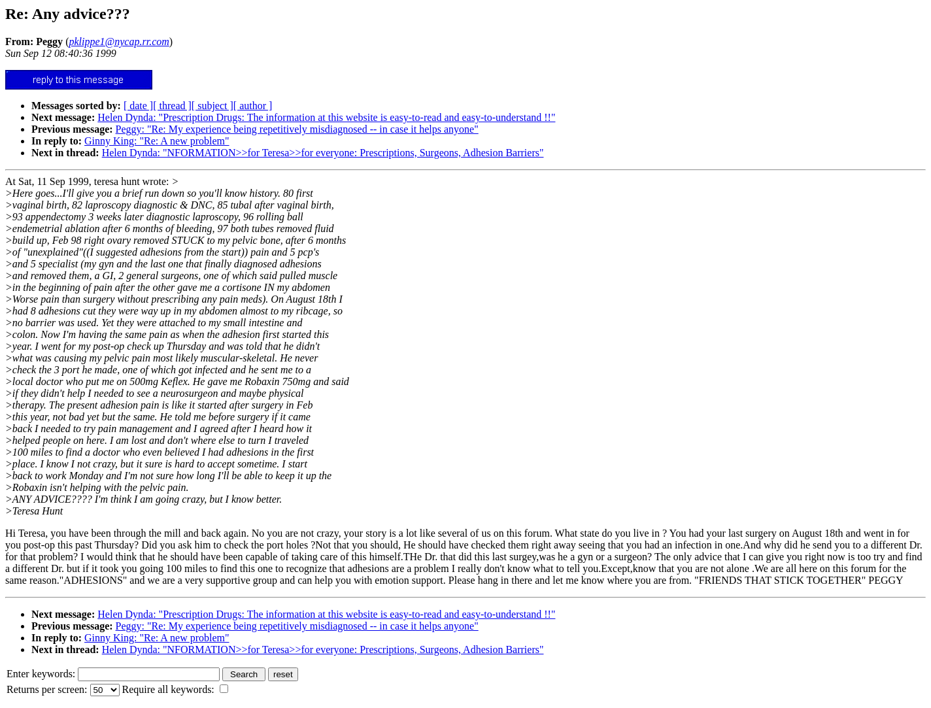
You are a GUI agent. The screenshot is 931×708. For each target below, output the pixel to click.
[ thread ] (172, 105)
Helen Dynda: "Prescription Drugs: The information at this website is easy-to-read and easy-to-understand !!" (326, 117)
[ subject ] (212, 105)
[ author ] (253, 105)
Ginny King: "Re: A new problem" (156, 140)
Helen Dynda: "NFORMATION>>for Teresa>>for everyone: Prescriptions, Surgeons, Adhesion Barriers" (323, 152)
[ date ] (138, 105)
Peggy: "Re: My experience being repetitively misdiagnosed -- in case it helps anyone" (297, 129)
